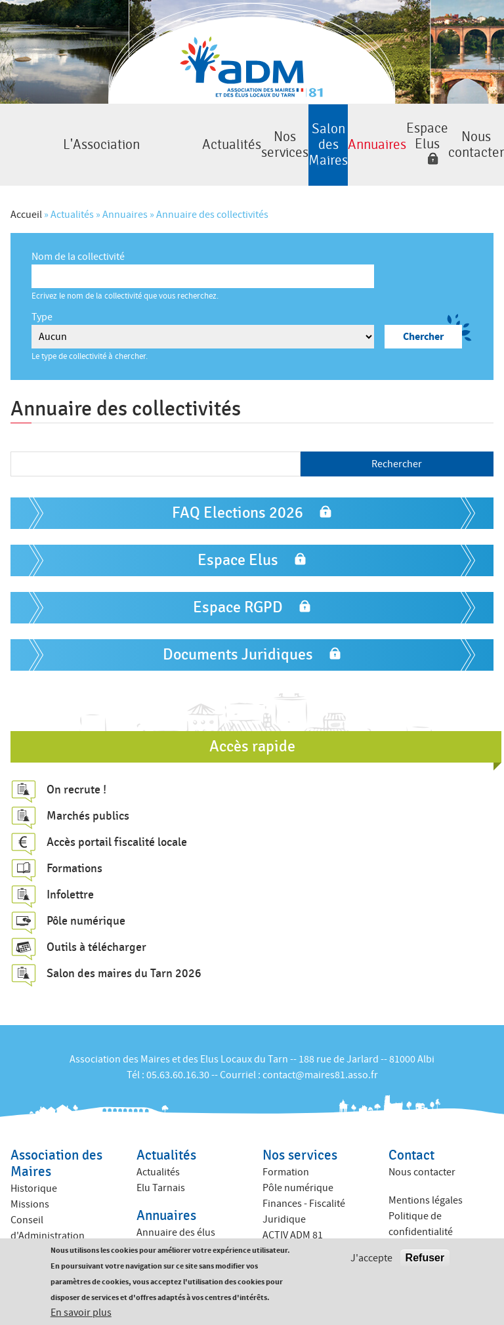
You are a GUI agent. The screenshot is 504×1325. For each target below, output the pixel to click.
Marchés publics (88, 796)
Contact (411, 1135)
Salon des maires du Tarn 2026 (124, 953)
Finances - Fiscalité (303, 1183)
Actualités (108, 135)
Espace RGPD (238, 587)
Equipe (25, 1231)
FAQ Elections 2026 (237, 493)
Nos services (180, 135)
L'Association (36, 135)
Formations (74, 848)
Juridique (284, 1199)
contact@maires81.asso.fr (320, 1055)
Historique (33, 1168)
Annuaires (324, 135)
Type (42, 297)
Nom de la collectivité (78, 236)
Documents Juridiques (238, 634)
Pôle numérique (86, 901)
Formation (285, 1152)
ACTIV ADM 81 (292, 1215)
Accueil (26, 194)
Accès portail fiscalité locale (117, 822)
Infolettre (70, 875)
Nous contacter (468, 135)
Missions (29, 1184)
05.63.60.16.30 (177, 1055)
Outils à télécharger (96, 927)
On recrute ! (76, 770)
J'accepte (371, 1258)
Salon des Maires (252, 135)
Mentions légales (425, 1180)
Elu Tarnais (160, 1168)
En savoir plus (81, 1312)
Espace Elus (396, 126)
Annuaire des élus (175, 1212)
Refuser (425, 1257)
